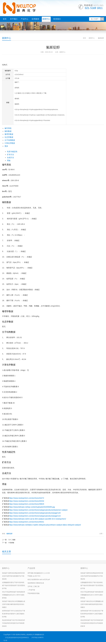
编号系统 (8, 128)
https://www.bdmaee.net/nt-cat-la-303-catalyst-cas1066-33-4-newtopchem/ (37, 519)
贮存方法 (10, 155)
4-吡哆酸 (11, 543)
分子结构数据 (10, 140)
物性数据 (8, 131)
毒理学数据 (9, 134)
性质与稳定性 (12, 152)
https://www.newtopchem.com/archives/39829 (26, 504)
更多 (6, 146)
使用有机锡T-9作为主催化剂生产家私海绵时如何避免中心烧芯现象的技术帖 (13, 614)
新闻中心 (46, 19)
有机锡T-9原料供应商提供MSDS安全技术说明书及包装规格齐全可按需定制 (13, 576)
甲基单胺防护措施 (33, 593)
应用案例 (35, 19)
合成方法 (10, 157)
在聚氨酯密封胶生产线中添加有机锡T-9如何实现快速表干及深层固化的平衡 (13, 585)
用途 (8, 160)
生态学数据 (9, 137)
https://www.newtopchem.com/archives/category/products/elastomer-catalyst (38, 510)
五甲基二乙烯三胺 (33, 586)
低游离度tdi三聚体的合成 (36, 583)
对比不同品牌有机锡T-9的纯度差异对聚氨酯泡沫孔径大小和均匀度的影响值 (13, 595)
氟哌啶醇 (9, 533)
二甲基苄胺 (31, 590)
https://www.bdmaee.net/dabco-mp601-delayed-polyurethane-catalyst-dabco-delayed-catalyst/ (45, 525)
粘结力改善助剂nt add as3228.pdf (39, 579)
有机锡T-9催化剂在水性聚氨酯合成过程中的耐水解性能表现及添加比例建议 (13, 604)
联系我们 (57, 19)
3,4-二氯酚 (12, 540)
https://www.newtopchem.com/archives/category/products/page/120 (35, 513)
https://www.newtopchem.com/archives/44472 (26, 498)
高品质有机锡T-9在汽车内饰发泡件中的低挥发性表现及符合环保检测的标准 (13, 623)
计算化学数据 (10, 143)
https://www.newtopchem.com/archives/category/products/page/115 (35, 516)
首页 (5, 19)
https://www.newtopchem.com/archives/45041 (26, 522)
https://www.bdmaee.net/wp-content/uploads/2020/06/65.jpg (32, 507)
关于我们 (13, 19)
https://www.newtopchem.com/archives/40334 (26, 501)
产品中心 (24, 19)
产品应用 (31, 568)
